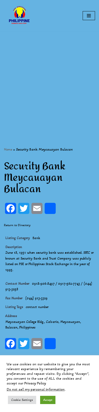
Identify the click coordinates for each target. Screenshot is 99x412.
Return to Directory (17, 225)
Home (8, 149)
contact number (37, 307)
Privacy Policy (35, 383)
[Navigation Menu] (89, 15)
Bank (36, 238)
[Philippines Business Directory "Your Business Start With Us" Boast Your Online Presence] (20, 16)
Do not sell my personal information (36, 389)
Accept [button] (47, 400)
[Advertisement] (49, 81)
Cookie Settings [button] (22, 400)
